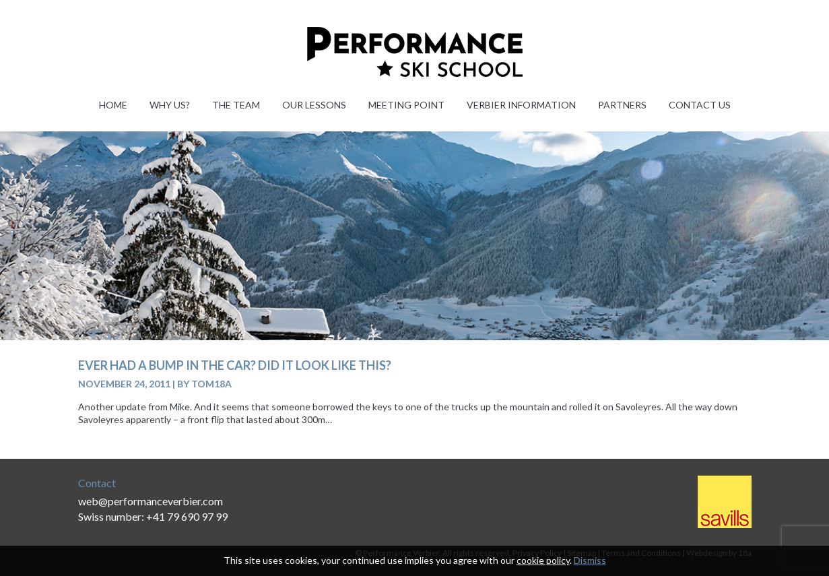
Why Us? (170, 104)
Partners (622, 104)
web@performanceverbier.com (150, 500)
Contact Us (700, 104)
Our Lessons (314, 104)
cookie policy (543, 560)
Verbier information (521, 104)
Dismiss (590, 560)
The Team (236, 104)
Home (113, 104)
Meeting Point (406, 104)
